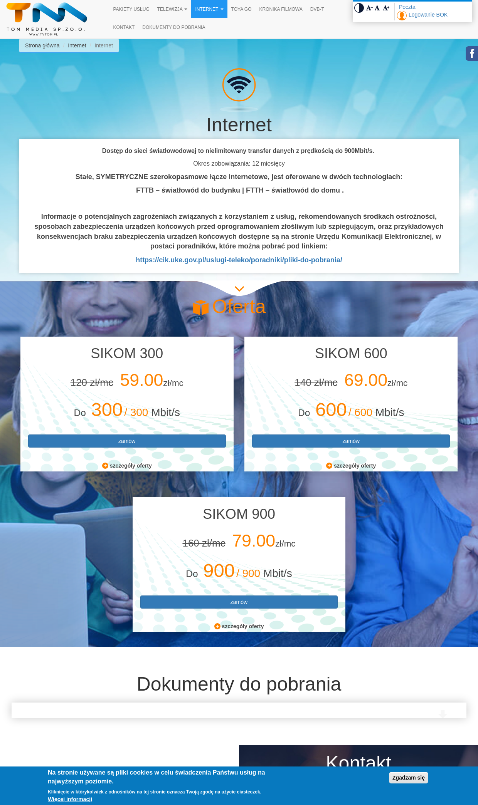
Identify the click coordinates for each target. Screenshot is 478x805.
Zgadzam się (408, 778)
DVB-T (317, 9)
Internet (209, 9)
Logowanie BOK (428, 15)
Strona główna (42, 45)
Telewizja (172, 9)
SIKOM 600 (239, 353)
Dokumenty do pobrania (173, 27)
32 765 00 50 (290, 712)
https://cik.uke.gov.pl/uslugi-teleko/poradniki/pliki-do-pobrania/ (239, 260)
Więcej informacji (70, 799)
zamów (81, 441)
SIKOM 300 (81, 353)
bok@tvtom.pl (292, 744)
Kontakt (124, 27)
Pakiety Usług (131, 9)
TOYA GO (241, 9)
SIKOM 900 (396, 353)
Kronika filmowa (280, 9)
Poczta (407, 7)
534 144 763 (289, 728)
